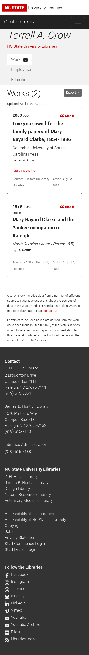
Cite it (67, 116)
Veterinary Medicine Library (29, 500)
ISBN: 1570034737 (25, 170)
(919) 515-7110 (18, 431)
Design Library (17, 488)
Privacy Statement (21, 537)
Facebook (16, 574)
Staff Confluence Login (25, 543)
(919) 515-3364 (18, 393)
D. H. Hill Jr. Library (21, 368)
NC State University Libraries (32, 46)
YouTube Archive (22, 624)
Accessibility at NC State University (35, 519)
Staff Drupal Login (20, 549)
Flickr (13, 631)
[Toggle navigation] (78, 22)
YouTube (15, 617)
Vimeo (13, 610)
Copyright (13, 525)
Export (71, 92)
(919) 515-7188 (18, 451)
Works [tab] (19, 59)
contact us (50, 311)
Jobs (9, 531)
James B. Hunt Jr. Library (27, 406)
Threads (15, 588)
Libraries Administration (26, 444)
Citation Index (19, 22)
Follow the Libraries (24, 567)
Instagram (17, 581)
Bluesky (14, 596)
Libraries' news (21, 639)
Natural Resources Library (28, 494)
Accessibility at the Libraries (29, 513)
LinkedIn (15, 603)
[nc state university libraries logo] (45, 10)
